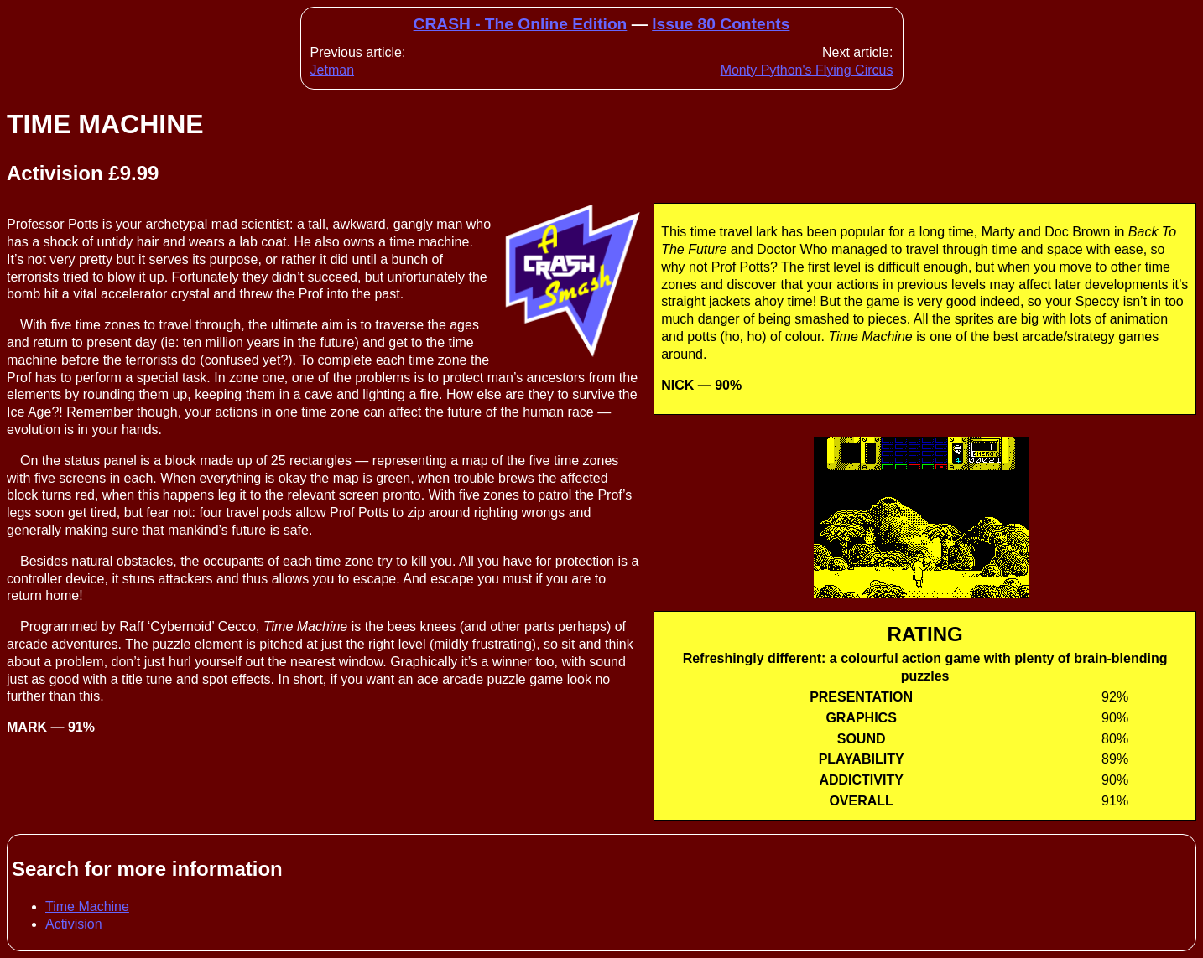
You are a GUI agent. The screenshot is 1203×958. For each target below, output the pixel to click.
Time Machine (87, 906)
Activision (73, 924)
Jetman (332, 70)
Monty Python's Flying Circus (807, 70)
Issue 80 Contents (720, 24)
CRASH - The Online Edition (521, 24)
